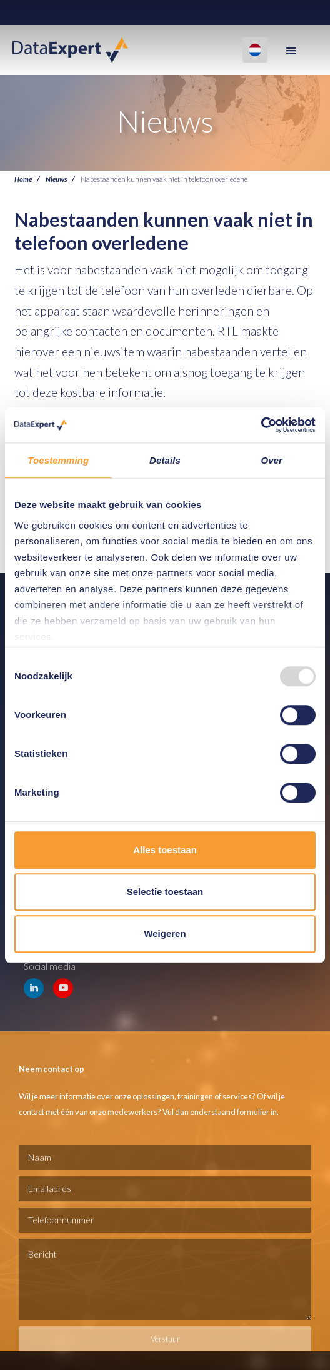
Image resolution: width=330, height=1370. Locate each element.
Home (23, 178)
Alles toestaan (165, 849)
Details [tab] (165, 460)
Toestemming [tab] (58, 460)
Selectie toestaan (165, 891)
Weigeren (165, 933)
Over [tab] (271, 460)
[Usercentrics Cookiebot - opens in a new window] (261, 425)
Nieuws (56, 178)
